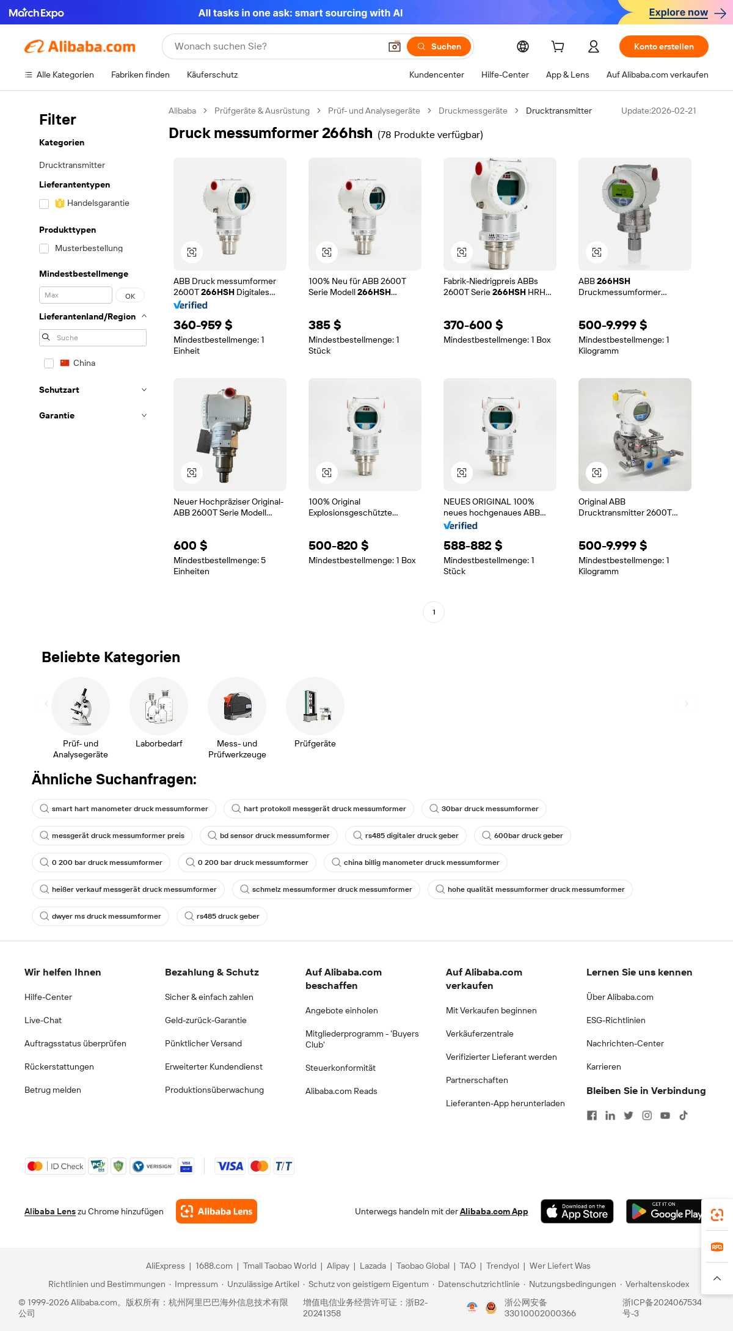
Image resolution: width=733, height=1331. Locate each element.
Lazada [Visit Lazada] (373, 1266)
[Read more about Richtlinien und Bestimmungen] (105, 1283)
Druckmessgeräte (473, 110)
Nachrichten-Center (625, 1043)
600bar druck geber (522, 836)
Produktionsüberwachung (214, 1090)
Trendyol (502, 1266)
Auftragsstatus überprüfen (75, 1043)
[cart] (560, 48)
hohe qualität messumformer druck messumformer (530, 889)
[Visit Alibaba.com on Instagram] (646, 1115)
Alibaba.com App (494, 1211)
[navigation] (93, 363)
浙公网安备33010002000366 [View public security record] (540, 1307)
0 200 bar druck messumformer (101, 862)
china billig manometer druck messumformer (416, 862)
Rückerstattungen (59, 1066)
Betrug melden (52, 1090)
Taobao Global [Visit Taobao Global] (423, 1266)
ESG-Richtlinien (616, 1020)
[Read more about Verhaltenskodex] (654, 1283)
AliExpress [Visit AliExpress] (165, 1266)
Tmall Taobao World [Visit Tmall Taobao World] (279, 1266)
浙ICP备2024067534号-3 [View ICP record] (662, 1307)
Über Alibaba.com (620, 997)
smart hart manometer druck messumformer (124, 809)
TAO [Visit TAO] (468, 1266)
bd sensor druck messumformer (269, 836)
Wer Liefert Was (560, 1266)
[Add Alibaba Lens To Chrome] (216, 1211)
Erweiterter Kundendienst (214, 1066)
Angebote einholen (341, 1010)
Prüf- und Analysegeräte (374, 110)
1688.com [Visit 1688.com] (214, 1266)
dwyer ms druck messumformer (100, 916)
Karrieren (603, 1066)
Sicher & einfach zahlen (209, 997)
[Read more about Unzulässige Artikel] (260, 1283)
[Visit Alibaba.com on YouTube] (665, 1115)
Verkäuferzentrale (480, 1033)
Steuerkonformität (340, 1068)
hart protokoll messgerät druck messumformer (319, 809)
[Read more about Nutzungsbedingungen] (569, 1283)
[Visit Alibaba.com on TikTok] (683, 1115)
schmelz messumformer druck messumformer (326, 889)
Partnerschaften (477, 1080)
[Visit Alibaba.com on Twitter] (628, 1115)
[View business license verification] (472, 1308)
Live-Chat (43, 1020)
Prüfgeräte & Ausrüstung (262, 110)
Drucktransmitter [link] (559, 110)
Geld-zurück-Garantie (206, 1020)
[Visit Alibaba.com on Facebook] (591, 1115)
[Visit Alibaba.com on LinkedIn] (610, 1115)
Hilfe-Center (48, 997)
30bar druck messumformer (484, 809)
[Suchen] (439, 46)
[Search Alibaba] (276, 46)
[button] (394, 46)
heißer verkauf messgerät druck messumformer (128, 889)
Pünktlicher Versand (203, 1043)
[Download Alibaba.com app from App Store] (577, 1211)
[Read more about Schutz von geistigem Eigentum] (366, 1283)
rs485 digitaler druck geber (406, 836)
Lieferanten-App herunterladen (505, 1103)
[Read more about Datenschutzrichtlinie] (476, 1283)
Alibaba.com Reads (341, 1091)
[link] (717, 1215)
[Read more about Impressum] (193, 1283)
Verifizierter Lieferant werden (501, 1057)
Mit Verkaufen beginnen (491, 1010)
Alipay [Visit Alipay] (338, 1266)
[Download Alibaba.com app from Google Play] (667, 1211)
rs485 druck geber (222, 916)
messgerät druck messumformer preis (112, 836)
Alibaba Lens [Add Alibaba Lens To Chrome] (50, 1211)
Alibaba (182, 110)
